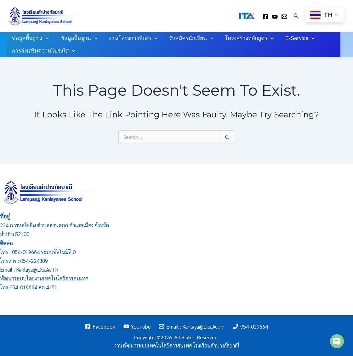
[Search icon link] (296, 16)
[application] (45, 38)
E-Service (295, 38)
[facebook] (265, 17)
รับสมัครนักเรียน (189, 38)
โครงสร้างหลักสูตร (245, 38)
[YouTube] (137, 326)
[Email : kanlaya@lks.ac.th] (284, 17)
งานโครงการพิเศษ (131, 38)
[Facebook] (100, 326)
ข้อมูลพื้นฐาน (30, 38)
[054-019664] (250, 326)
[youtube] (275, 17)
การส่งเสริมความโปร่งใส (43, 51)
